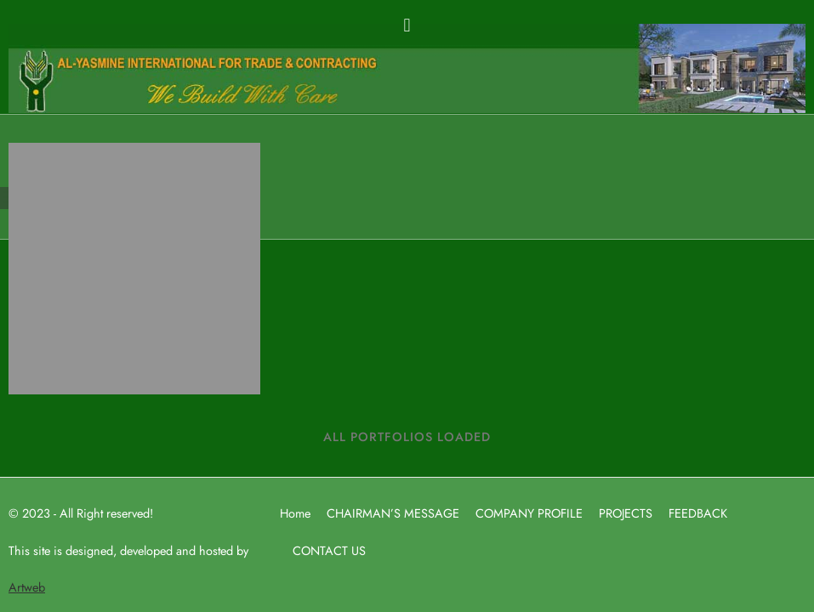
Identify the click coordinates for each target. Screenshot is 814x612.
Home (295, 513)
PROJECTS (625, 513)
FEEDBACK (698, 513)
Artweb (27, 587)
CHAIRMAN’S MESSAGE (393, 513)
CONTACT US (329, 550)
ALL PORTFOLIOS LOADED (407, 436)
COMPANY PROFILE (529, 513)
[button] (407, 24)
